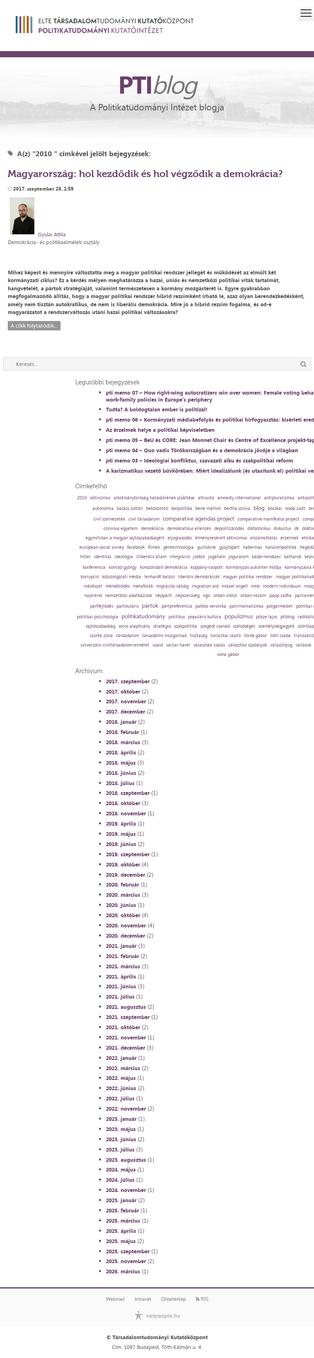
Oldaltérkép (173, 1299)
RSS (202, 1299)
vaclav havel (178, 645)
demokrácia (152, 528)
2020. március (123, 894)
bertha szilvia (237, 508)
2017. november (126, 701)
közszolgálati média (121, 577)
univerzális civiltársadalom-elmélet (115, 645)
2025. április (121, 1231)
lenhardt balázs (159, 577)
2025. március (123, 1220)
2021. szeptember (128, 1017)
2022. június (121, 1088)
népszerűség (187, 595)
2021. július (120, 996)
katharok (292, 556)
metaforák (143, 586)
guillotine (206, 547)
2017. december (125, 711)
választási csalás (209, 645)
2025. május (121, 1241)
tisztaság (198, 635)
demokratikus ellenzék (189, 528)
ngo (206, 595)
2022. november (126, 1108)
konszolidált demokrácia (163, 567)
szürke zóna (101, 635)
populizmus (238, 616)
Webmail (115, 1299)
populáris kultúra (204, 617)
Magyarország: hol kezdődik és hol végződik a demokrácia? (145, 174)
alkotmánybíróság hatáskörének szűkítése (154, 498)
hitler (85, 556)
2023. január (121, 1118)
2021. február (122, 956)
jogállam (216, 556)
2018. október (123, 803)
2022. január (121, 1058)
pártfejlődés (101, 606)
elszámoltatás (263, 538)
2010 (82, 498)
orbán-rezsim (253, 595)
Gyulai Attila (52, 234)
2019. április (121, 823)
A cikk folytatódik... (34, 326)
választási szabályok (247, 645)
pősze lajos (266, 617)
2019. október (123, 864)
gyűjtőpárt (229, 547)
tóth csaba (280, 635)
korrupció (90, 577)
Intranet (143, 1299)
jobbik (199, 556)
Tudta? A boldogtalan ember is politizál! (156, 409)
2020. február (122, 884)
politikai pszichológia (97, 617)
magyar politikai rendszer (248, 577)
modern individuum (282, 586)
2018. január (121, 721)
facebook (136, 547)
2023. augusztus (126, 1159)
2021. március (123, 966)
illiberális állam (151, 556)
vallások (303, 645)
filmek (154, 547)
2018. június (121, 773)
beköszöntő (157, 508)
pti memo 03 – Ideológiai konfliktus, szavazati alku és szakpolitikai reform (199, 460)
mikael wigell (235, 586)
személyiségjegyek (276, 626)
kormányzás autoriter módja (253, 567)
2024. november (126, 1190)
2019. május (121, 833)
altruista (206, 498)
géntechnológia (178, 547)
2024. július (120, 1179)
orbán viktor (225, 595)
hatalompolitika (280, 547)
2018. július (120, 783)
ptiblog (287, 617)
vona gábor (228, 654)
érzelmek (289, 538)
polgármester (280, 606)
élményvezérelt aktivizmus (221, 538)
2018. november (126, 813)
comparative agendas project (198, 518)
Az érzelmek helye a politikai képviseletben (160, 429)
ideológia (123, 556)
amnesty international (239, 498)
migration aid (205, 586)
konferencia (94, 567)
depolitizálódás (229, 528)
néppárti (163, 595)
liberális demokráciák (199, 577)
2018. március (123, 742)
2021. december (125, 1047)
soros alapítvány (134, 626)
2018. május (121, 762)
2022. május (121, 1078)
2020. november (126, 925)
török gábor (255, 635)
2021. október (123, 1027)
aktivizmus (100, 498)
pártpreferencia (176, 606)
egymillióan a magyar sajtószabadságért (124, 538)
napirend (93, 595)
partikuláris (128, 606)
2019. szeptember (128, 854)
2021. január (121, 945)
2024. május (121, 1169)
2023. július (120, 1149)
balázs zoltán (130, 508)
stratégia (162, 626)
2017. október (123, 691)
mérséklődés (117, 586)
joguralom (239, 556)
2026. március (123, 1271)
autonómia (103, 508)
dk (296, 528)
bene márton (208, 508)
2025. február (122, 1210)
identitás (102, 556)
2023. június (121, 1139)
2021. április (121, 976)
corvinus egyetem (120, 528)
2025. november (126, 1261)
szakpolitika (185, 626)
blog (259, 508)
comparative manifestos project (268, 519)
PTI (157, 84)
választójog (281, 645)
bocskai (275, 508)
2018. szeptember (128, 793)
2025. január (121, 1200)
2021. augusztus (126, 1006)
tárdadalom (127, 635)
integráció (180, 556)
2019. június (121, 844)
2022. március (123, 1068)
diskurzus (282, 528)
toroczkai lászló (226, 635)
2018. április (121, 752)
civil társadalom (143, 519)
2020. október (123, 915)
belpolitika (181, 508)
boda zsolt (295, 508)
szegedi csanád (215, 626)
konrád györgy (123, 567)
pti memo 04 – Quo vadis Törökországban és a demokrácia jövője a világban (202, 450)
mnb (255, 586)
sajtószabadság (100, 626)
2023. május (121, 1129)
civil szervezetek (109, 519)
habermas (252, 547)
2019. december (125, 874)
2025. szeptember (128, 1251)
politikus (176, 617)
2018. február (122, 732)
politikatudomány (143, 616)
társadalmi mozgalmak (164, 635)
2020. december (125, 935)
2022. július (120, 1098)
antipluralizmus (279, 498)
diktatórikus (258, 528)
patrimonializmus (246, 606)
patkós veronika (210, 606)
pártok (150, 605)
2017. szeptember (128, 681)
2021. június (121, 986)
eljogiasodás (180, 538)
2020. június (121, 905)
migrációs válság (172, 586)
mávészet (93, 586)
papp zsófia (280, 595)
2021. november (126, 1037)
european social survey (101, 547)
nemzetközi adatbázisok (128, 595)
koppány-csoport (207, 567)
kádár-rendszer (266, 556)
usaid (158, 645)
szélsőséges (244, 626)
